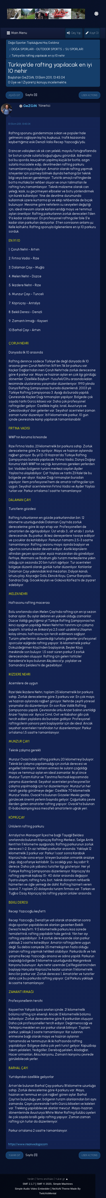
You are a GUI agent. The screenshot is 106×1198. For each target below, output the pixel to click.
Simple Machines (63, 1183)
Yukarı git (14, 1155)
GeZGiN (30, 106)
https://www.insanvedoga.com (28, 1144)
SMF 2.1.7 (29, 1183)
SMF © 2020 (44, 1183)
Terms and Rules (44, 1178)
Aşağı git (14, 95)
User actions (89, 95)
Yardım (30, 1178)
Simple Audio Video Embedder (32, 1188)
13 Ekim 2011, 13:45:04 (19, 123)
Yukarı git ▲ (61, 1178)
